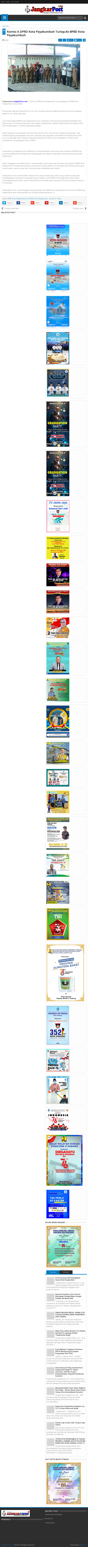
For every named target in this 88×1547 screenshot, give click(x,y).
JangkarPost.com (7, 1545)
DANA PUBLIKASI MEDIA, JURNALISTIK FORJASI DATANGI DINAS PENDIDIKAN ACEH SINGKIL (70, 1315)
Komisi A (52, 199)
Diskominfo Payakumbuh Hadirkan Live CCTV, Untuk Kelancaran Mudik (69, 1407)
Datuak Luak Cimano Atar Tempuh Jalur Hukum (70, 1424)
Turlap (58, 199)
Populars (53, 1272)
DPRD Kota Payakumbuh (16, 199)
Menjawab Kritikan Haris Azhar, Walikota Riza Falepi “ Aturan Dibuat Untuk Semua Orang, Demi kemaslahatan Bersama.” (70, 1390)
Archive (66, 1272)
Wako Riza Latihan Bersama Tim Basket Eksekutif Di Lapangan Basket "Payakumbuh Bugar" (70, 1333)
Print (70, 40)
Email (78, 40)
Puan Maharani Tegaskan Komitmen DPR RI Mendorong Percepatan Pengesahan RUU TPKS (68, 1351)
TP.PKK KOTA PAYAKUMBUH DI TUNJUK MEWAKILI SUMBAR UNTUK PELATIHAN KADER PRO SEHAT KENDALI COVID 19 (70, 1441)
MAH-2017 (83, 1545)
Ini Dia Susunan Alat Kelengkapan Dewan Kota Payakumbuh (67, 1279)
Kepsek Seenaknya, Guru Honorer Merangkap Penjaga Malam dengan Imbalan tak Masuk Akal (68, 1296)
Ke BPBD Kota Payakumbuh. (37, 199)
